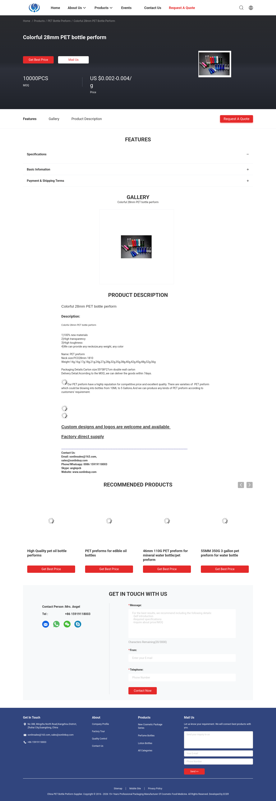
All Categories (145, 750)
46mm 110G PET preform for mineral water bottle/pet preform (165, 555)
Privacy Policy (155, 788)
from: (133, 650)
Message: (136, 605)
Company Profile (100, 724)
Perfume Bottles (146, 735)
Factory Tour (98, 731)
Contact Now (142, 690)
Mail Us (73, 60)
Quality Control (99, 738)
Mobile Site (135, 788)
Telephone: (136, 669)
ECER (226, 794)
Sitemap (118, 788)
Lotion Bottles (145, 743)
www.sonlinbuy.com (84, 471)
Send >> (194, 771)
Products (39, 20)
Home (26, 20)
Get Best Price (38, 60)
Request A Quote (236, 119)
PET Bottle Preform (59, 20)
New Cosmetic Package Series (150, 726)
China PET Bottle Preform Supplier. (65, 794)
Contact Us (97, 746)
